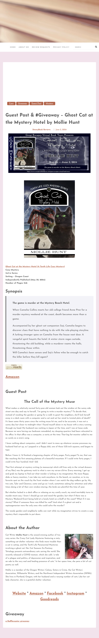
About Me (24, 47)
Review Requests (41, 47)
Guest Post (36, 103)
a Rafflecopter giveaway (17, 621)
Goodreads (49, 599)
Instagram (75, 593)
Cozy (11, 103)
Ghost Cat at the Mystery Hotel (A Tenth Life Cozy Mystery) (35, 267)
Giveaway (22, 103)
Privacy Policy (61, 47)
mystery (49, 103)
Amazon (12, 377)
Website (19, 593)
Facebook (55, 593)
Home (13, 47)
